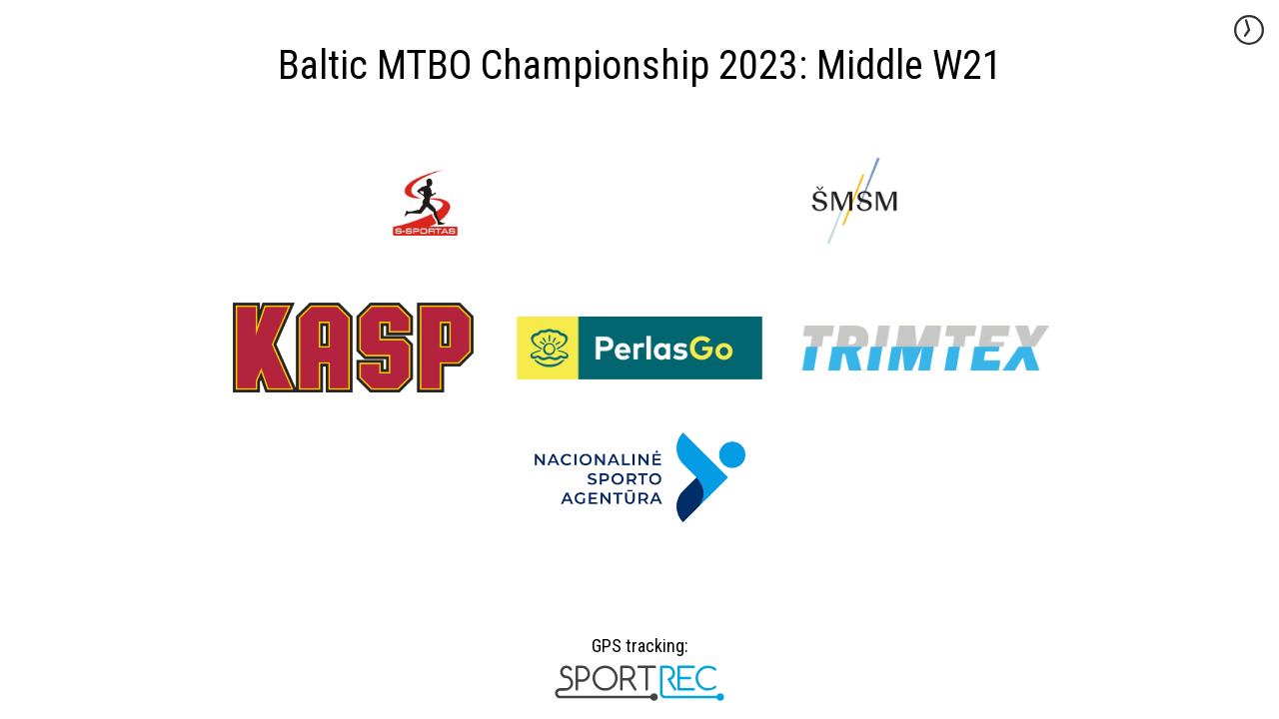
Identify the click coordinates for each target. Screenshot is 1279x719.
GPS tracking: (639, 653)
